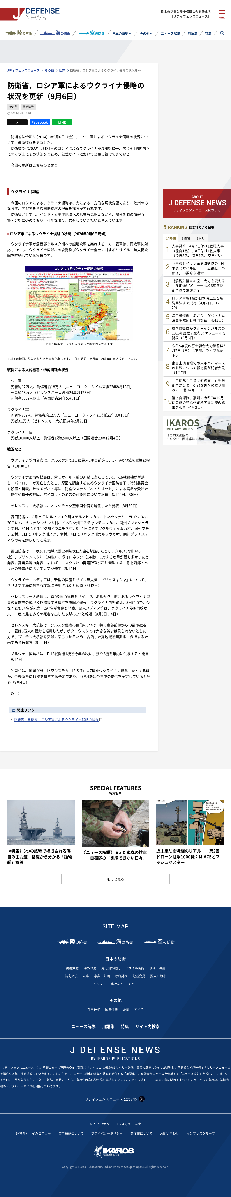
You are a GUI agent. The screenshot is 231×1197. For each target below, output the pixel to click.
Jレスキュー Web (128, 1123)
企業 (126, 1009)
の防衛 (24, 32)
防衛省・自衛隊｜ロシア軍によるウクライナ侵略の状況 (56, 719)
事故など (117, 983)
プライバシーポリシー (107, 1133)
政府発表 (121, 976)
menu (222, 17)
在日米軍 (93, 1009)
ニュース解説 (170, 33)
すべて (133, 983)
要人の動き (158, 976)
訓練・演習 (157, 968)
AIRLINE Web (99, 1123)
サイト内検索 (147, 1026)
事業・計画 (102, 976)
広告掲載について (71, 1133)
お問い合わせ (169, 1133)
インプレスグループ (201, 1133)
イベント (99, 983)
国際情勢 (111, 1009)
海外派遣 (90, 968)
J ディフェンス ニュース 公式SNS (115, 1099)
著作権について (141, 1133)
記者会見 (139, 976)
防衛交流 (71, 976)
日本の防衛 (120, 33)
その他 (144, 33)
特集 (208, 33)
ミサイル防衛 (134, 968)
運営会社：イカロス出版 (33, 1133)
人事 (86, 976)
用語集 (192, 33)
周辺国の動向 (110, 968)
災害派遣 (72, 968)
